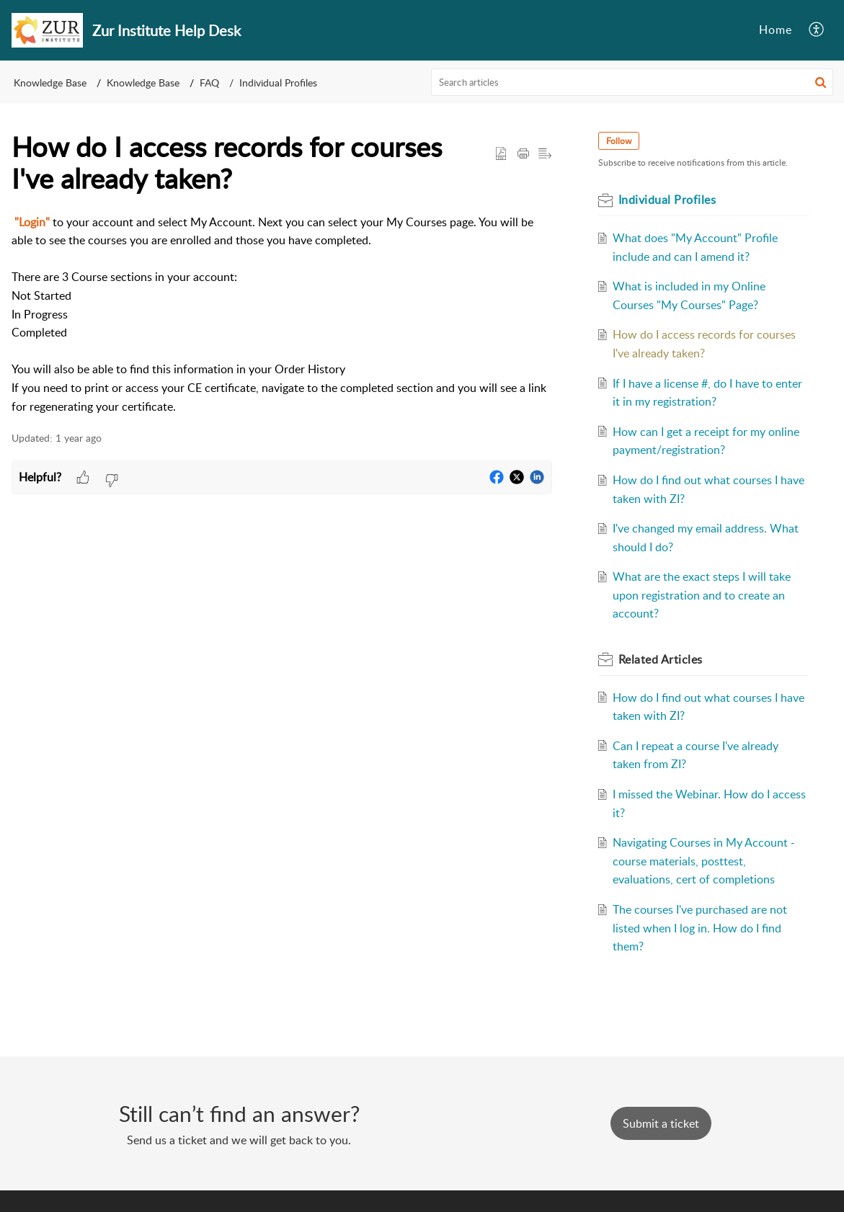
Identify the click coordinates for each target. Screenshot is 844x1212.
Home (775, 29)
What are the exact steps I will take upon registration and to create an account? (702, 595)
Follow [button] (618, 141)
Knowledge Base (50, 82)
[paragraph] (282, 314)
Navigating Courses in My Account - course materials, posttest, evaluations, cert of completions (704, 860)
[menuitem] (817, 30)
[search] (632, 82)
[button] (820, 82)
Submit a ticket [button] (661, 1123)
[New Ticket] (660, 1123)
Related (660, 659)
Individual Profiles (278, 82)
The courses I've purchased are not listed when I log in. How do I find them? (700, 927)
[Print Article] (523, 154)
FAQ (209, 82)
